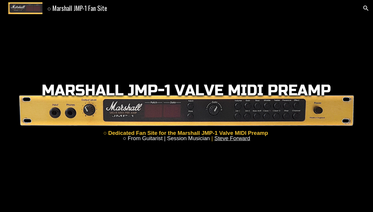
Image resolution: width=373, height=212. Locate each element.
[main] (187, 135)
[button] (366, 8)
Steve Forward (232, 138)
